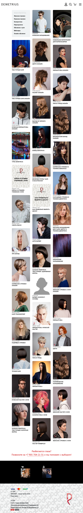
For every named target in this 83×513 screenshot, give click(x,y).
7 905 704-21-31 (35, 454)
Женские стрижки (19, 16)
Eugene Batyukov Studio (22, 503)
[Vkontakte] (25, 473)
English (12, 509)
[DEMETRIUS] (69, 499)
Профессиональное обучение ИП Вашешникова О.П (25, 507)
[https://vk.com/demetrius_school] (22, 466)
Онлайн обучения (19, 34)
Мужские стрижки (19, 19)
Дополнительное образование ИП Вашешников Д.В (24, 505)
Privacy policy (14, 496)
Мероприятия (18, 25)
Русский (17, 509)
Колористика (18, 22)
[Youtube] (46, 473)
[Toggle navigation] (79, 4)
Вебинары (17, 31)
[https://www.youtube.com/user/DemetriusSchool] (44, 466)
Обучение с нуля (19, 28)
